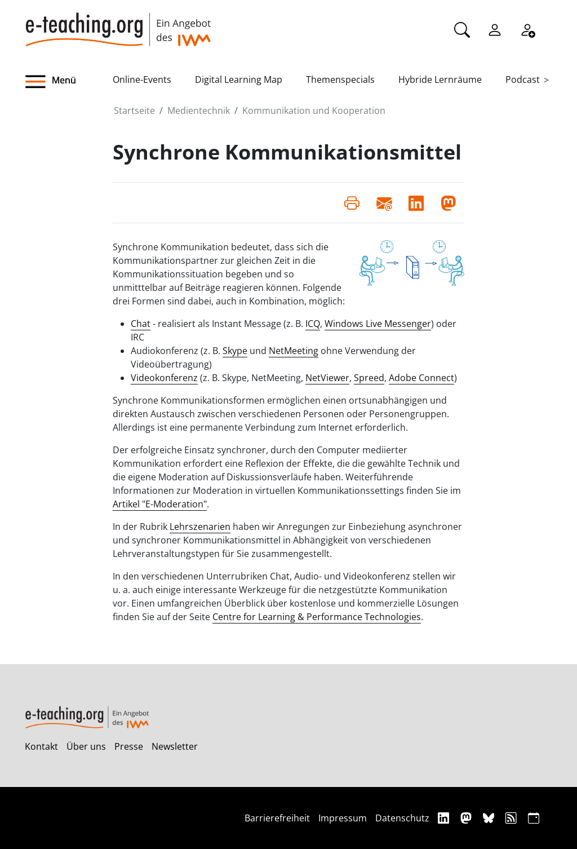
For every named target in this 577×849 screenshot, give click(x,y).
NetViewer (327, 378)
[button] (69, 81)
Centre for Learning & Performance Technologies (316, 617)
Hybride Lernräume (440, 79)
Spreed (369, 378)
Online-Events (142, 79)
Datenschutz (402, 818)
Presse (128, 746)
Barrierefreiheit (277, 818)
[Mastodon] (467, 817)
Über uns (86, 746)
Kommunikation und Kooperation (313, 110)
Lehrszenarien (200, 526)
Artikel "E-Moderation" (160, 504)
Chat (140, 323)
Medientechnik (198, 110)
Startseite (134, 110)
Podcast (522, 79)
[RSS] (512, 817)
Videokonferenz (164, 378)
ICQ (312, 323)
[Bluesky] (490, 817)
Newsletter (175, 746)
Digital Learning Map (238, 79)
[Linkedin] (445, 817)
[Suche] (462, 29)
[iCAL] (533, 817)
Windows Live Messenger (378, 323)
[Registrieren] (527, 29)
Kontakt (41, 746)
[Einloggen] (495, 29)
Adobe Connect (421, 378)
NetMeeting (293, 350)
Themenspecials (340, 79)
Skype (235, 350)
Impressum (342, 818)
